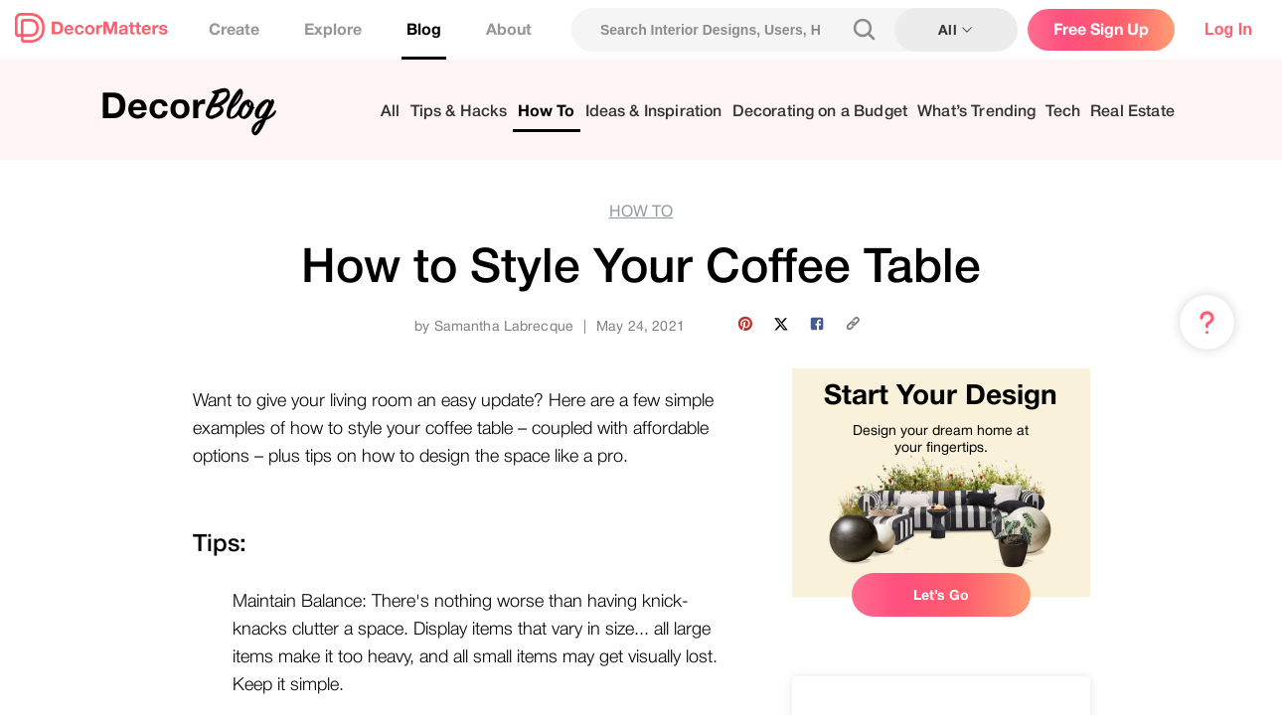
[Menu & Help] (1207, 322)
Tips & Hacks (459, 111)
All (390, 111)
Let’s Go (941, 595)
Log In (1228, 29)
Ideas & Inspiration (653, 111)
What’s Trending (976, 111)
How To (546, 111)
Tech (1062, 111)
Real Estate (1132, 111)
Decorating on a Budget (820, 111)
